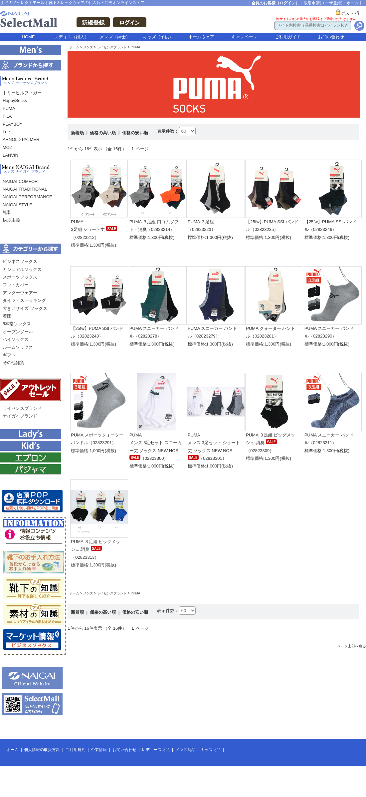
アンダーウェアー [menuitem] (20, 292)
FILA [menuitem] (7, 116)
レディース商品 (156, 749)
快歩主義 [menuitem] (11, 220)
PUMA (135, 47)
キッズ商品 (211, 749)
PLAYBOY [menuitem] (13, 124)
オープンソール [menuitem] (18, 331)
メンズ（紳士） (115, 36)
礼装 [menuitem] (7, 212)
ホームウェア (201, 36)
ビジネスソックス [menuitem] (20, 261)
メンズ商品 (185, 749)
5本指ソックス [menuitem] (17, 323)
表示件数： (168, 131)
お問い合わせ (331, 36)
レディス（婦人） (71, 36)
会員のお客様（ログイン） (275, 3)
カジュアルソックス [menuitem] (22, 269)
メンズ (88, 47)
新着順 (78, 132)
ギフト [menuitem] (9, 355)
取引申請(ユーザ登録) (323, 3)
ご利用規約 (76, 749)
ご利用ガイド (288, 36)
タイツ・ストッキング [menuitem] (24, 300)
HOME (28, 36)
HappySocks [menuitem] (15, 100)
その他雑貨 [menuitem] (13, 362)
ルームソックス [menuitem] (18, 347)
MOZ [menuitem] (7, 147)
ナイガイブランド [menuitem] (20, 415)
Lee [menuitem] (6, 131)
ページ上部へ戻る (351, 646)
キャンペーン (245, 36)
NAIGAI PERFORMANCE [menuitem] (27, 196)
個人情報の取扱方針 (42, 749)
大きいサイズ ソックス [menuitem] (25, 308)
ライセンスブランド (112, 47)
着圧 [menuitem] (7, 316)
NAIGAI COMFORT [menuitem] (21, 181)
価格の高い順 (103, 132)
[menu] (30, 126)
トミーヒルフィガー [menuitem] (22, 92)
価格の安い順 (135, 132)
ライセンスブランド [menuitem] (22, 408)
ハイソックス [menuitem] (16, 339)
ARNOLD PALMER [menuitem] (21, 139)
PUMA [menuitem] (9, 108)
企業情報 (99, 749)
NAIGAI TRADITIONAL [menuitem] (25, 189)
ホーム (353, 3)
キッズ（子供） (158, 36)
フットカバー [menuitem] (16, 284)
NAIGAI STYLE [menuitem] (17, 204)
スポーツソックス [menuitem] (20, 277)
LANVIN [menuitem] (10, 155)
